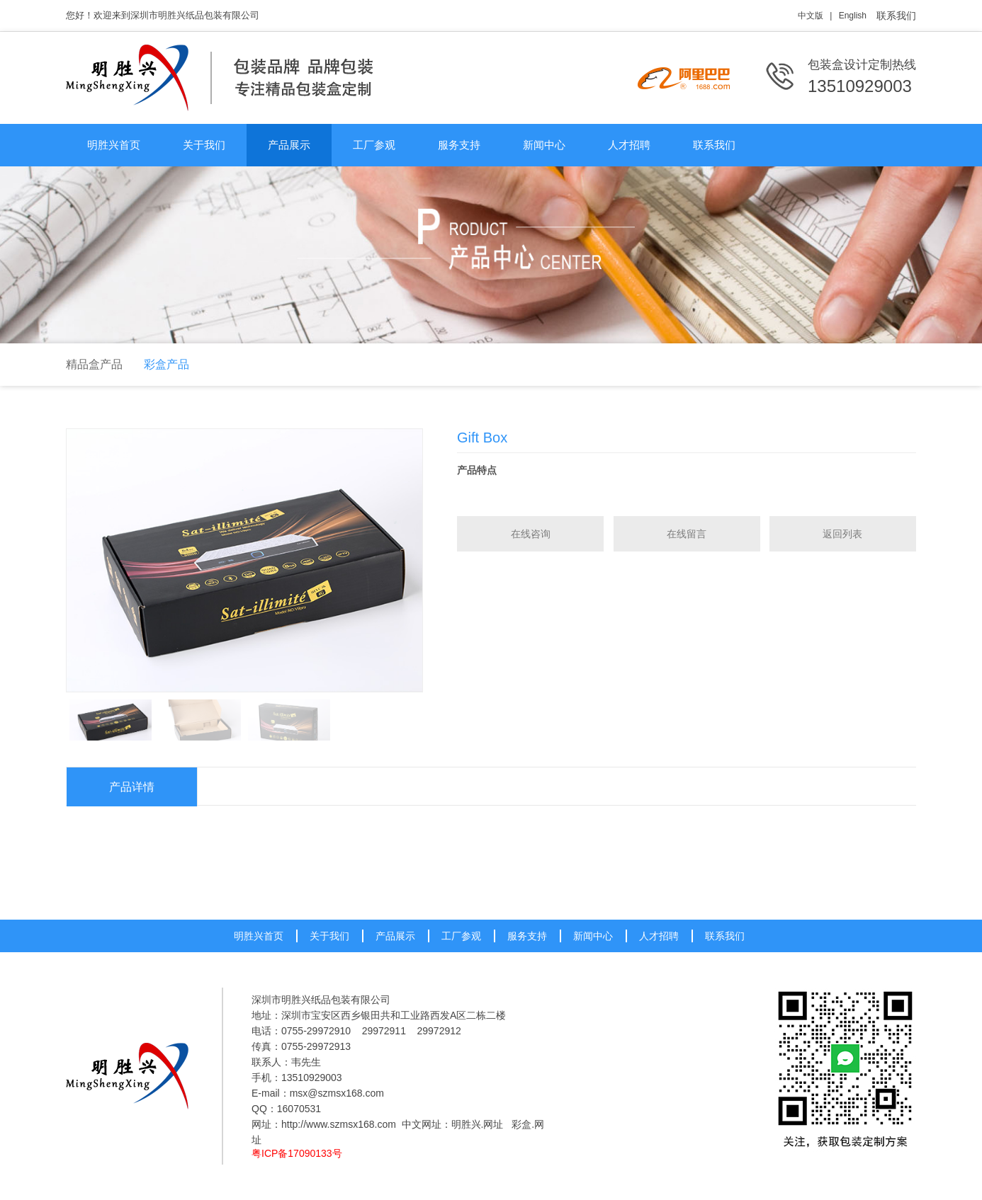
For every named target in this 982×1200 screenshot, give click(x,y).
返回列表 (842, 533)
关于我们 (204, 145)
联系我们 (896, 15)
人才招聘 (629, 145)
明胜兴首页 (113, 145)
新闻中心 (544, 145)
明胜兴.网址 (477, 1124)
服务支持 (459, 145)
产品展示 (289, 145)
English (853, 16)
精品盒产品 (94, 364)
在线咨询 (531, 533)
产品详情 (131, 787)
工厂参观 (374, 145)
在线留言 (686, 533)
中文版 (810, 16)
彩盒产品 (166, 364)
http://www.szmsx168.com (338, 1124)
